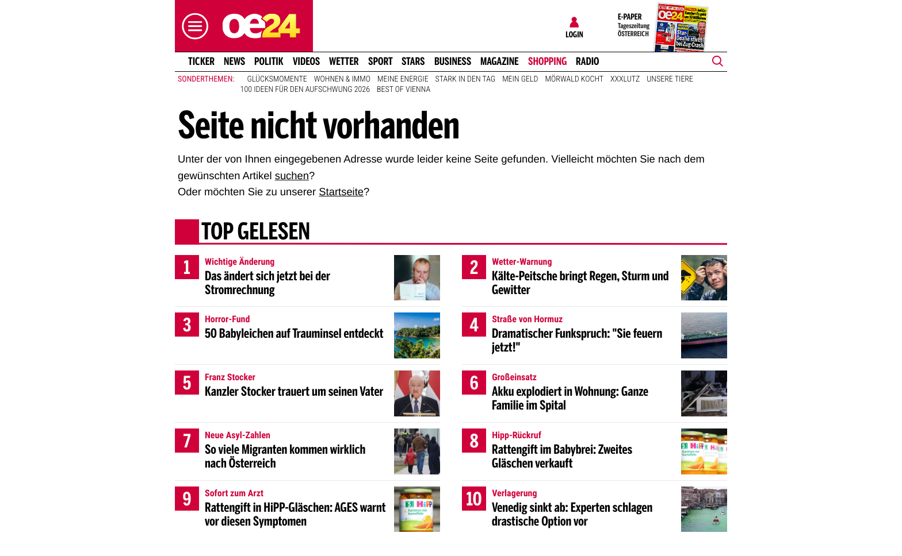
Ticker (201, 61)
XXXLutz (625, 79)
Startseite (341, 192)
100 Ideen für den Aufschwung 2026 (305, 89)
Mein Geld (520, 79)
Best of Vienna (403, 89)
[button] (192, 26)
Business (452, 61)
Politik (269, 61)
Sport (380, 61)
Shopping (547, 61)
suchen (292, 175)
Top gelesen (255, 232)
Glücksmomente (277, 79)
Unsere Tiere (670, 79)
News (234, 61)
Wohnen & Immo (342, 79)
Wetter (344, 61)
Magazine (499, 61)
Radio (587, 61)
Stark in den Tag (465, 79)
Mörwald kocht (574, 79)
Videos (306, 61)
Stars (413, 61)
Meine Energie (403, 79)
